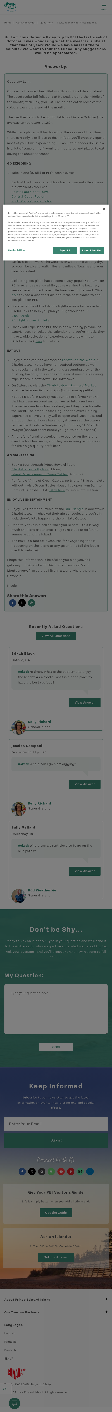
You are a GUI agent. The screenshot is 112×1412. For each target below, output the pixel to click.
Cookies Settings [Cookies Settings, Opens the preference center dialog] (17, 250)
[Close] (104, 209)
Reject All (65, 250)
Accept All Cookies (91, 250)
